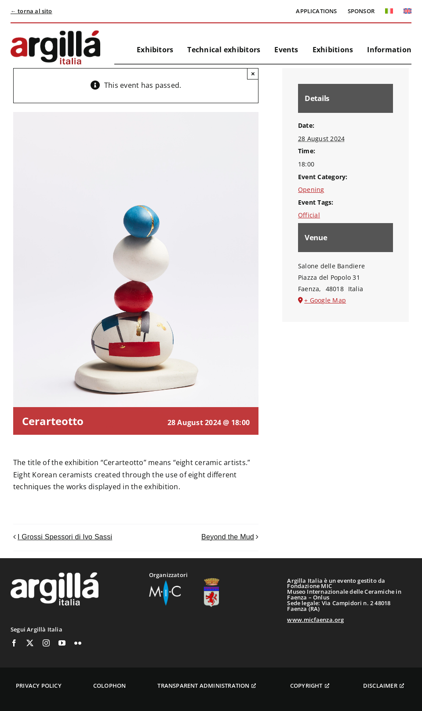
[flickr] (77, 642)
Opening (311, 189)
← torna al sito (31, 11)
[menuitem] (389, 11)
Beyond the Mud (227, 537)
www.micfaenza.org (315, 620)
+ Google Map (325, 300)
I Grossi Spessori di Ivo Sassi (65, 537)
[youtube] (61, 642)
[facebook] (14, 642)
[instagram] (46, 642)
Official (309, 215)
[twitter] (29, 642)
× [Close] (253, 73)
